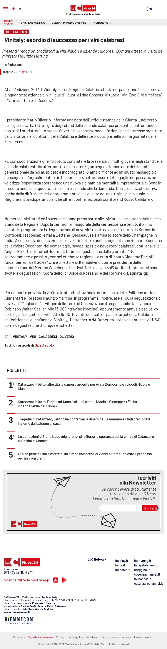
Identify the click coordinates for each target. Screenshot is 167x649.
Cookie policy (75, 637)
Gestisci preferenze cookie (116, 637)
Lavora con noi (142, 637)
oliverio (67, 336)
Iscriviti (150, 508)
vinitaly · (21, 336)
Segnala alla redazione (40, 637)
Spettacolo (44, 345)
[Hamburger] (5, 9)
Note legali (92, 637)
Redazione (19, 637)
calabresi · (48, 336)
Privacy (60, 637)
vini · (34, 336)
